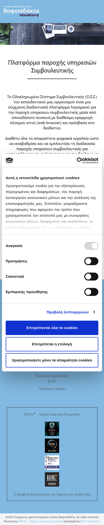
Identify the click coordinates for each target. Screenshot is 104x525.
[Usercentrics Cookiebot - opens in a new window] (76, 160)
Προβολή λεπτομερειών (68, 312)
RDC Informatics (90, 521)
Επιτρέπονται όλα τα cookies (51, 328)
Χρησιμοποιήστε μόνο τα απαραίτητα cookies (52, 360)
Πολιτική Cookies (52, 388)
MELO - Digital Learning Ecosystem (52, 414)
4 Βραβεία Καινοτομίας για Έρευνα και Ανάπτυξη (52, 494)
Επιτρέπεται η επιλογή (52, 344)
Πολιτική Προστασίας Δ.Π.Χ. (52, 378)
